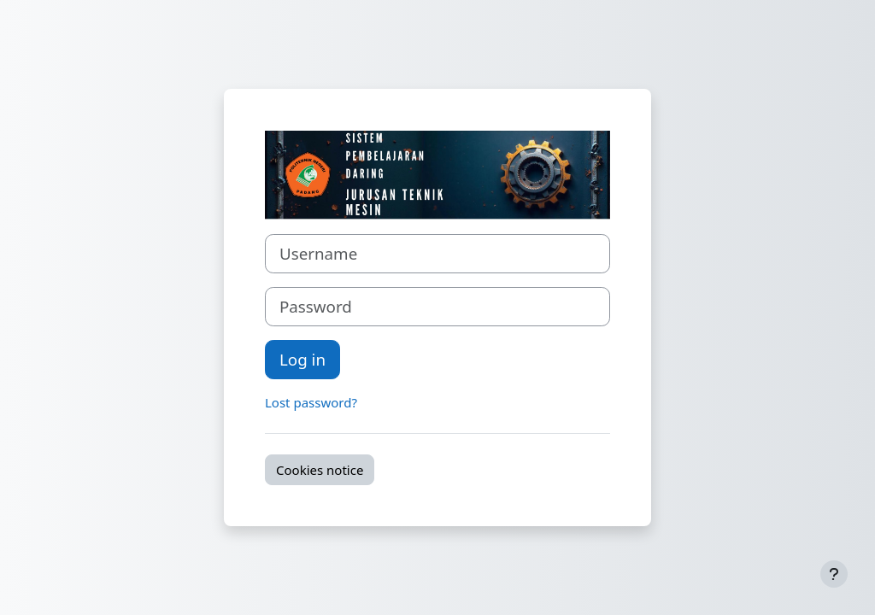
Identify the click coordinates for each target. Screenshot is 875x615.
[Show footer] (834, 574)
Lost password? (311, 402)
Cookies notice (319, 469)
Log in (302, 359)
